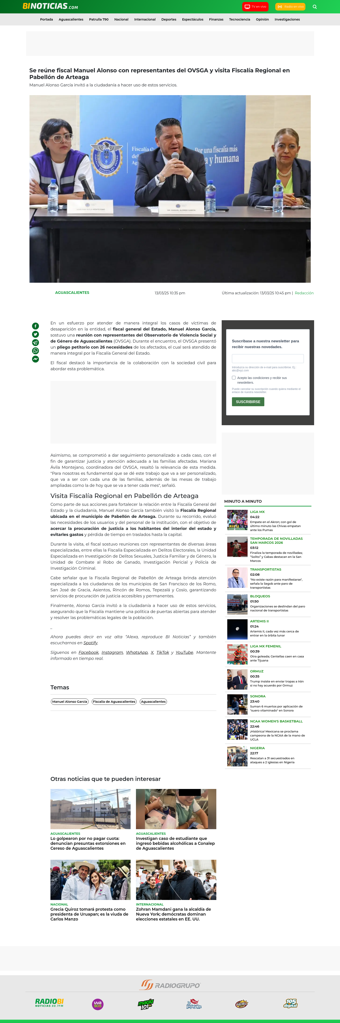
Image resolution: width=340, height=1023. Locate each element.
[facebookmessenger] (35, 359)
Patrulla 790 (98, 19)
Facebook (89, 652)
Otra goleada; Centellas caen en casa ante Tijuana (277, 658)
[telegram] (35, 342)
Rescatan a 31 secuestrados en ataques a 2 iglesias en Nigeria (272, 760)
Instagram (112, 652)
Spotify (90, 642)
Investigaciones (287, 19)
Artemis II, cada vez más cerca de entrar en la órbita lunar (274, 633)
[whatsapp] (35, 350)
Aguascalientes (71, 19)
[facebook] (35, 326)
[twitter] (35, 334)
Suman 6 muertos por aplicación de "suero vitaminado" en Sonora (276, 708)
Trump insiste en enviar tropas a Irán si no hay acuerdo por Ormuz (277, 683)
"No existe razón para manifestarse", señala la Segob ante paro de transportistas (276, 583)
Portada (46, 19)
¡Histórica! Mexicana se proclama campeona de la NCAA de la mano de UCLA (277, 735)
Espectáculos (192, 19)
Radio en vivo (290, 6)
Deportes (168, 19)
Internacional (145, 19)
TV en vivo (255, 6)
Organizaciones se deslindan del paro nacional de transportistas (277, 608)
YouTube (184, 652)
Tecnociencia (239, 19)
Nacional (121, 19)
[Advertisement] (170, 43)
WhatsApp (137, 652)
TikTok (162, 652)
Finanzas (216, 19)
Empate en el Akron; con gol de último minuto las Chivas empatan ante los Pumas (275, 526)
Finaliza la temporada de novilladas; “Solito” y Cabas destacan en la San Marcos (276, 557)
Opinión (262, 19)
